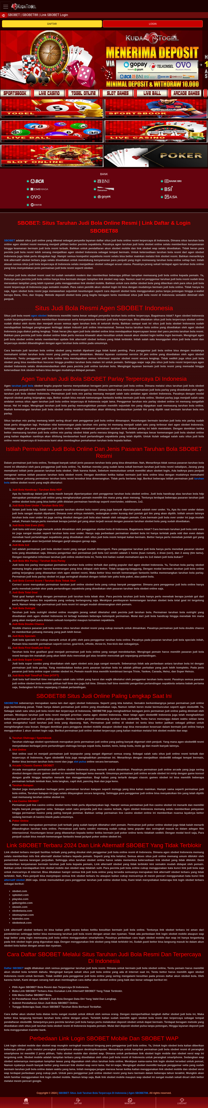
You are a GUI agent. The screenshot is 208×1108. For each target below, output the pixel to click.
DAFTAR (52, 23)
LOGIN (152, 23)
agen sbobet (39, 315)
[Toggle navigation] (5, 7)
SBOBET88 (11, 703)
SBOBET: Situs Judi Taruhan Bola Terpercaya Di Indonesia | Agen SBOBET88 (103, 1093)
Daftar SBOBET (14, 968)
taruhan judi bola (22, 385)
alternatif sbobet (14, 879)
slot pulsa (80, 761)
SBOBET (9, 240)
